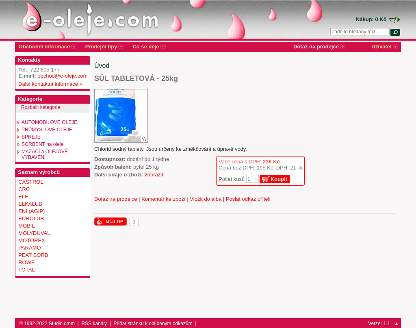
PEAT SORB (33, 255)
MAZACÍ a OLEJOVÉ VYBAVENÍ (45, 154)
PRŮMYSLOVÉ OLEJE (47, 130)
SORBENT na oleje (42, 144)
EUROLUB (31, 218)
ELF (23, 196)
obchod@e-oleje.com (62, 76)
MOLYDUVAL (34, 233)
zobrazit (154, 175)
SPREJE (31, 137)
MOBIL (26, 226)
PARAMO (29, 248)
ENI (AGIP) (31, 211)
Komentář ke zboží (163, 199)
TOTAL (26, 270)
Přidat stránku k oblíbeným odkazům (153, 323)
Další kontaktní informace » (48, 84)
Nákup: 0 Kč (371, 19)
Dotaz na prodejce (115, 199)
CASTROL (30, 182)
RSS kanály (94, 323)
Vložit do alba (205, 199)
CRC (24, 189)
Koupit (279, 179)
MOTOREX (31, 240)
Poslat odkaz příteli (248, 199)
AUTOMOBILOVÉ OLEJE (49, 122)
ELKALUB (30, 204)
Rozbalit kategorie (40, 107)
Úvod (101, 65)
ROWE (26, 262)
